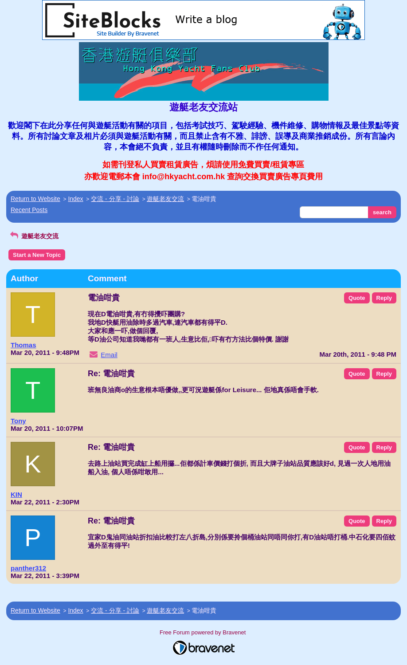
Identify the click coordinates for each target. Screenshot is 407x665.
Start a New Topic (37, 255)
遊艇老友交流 (165, 198)
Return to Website (35, 198)
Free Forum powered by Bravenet (203, 632)
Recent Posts (29, 209)
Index (75, 198)
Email (109, 354)
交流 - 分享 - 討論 (115, 198)
